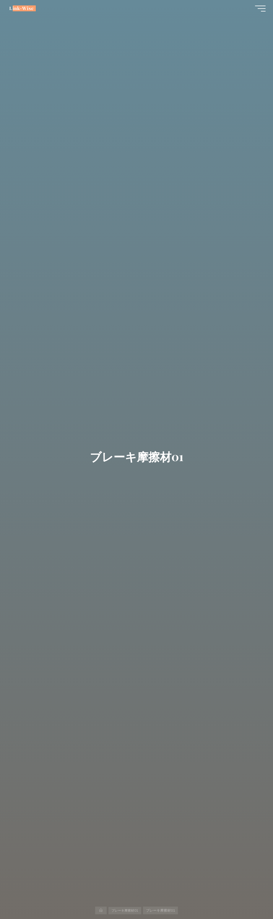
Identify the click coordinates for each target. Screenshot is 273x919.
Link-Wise (23, 9)
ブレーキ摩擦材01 (124, 910)
